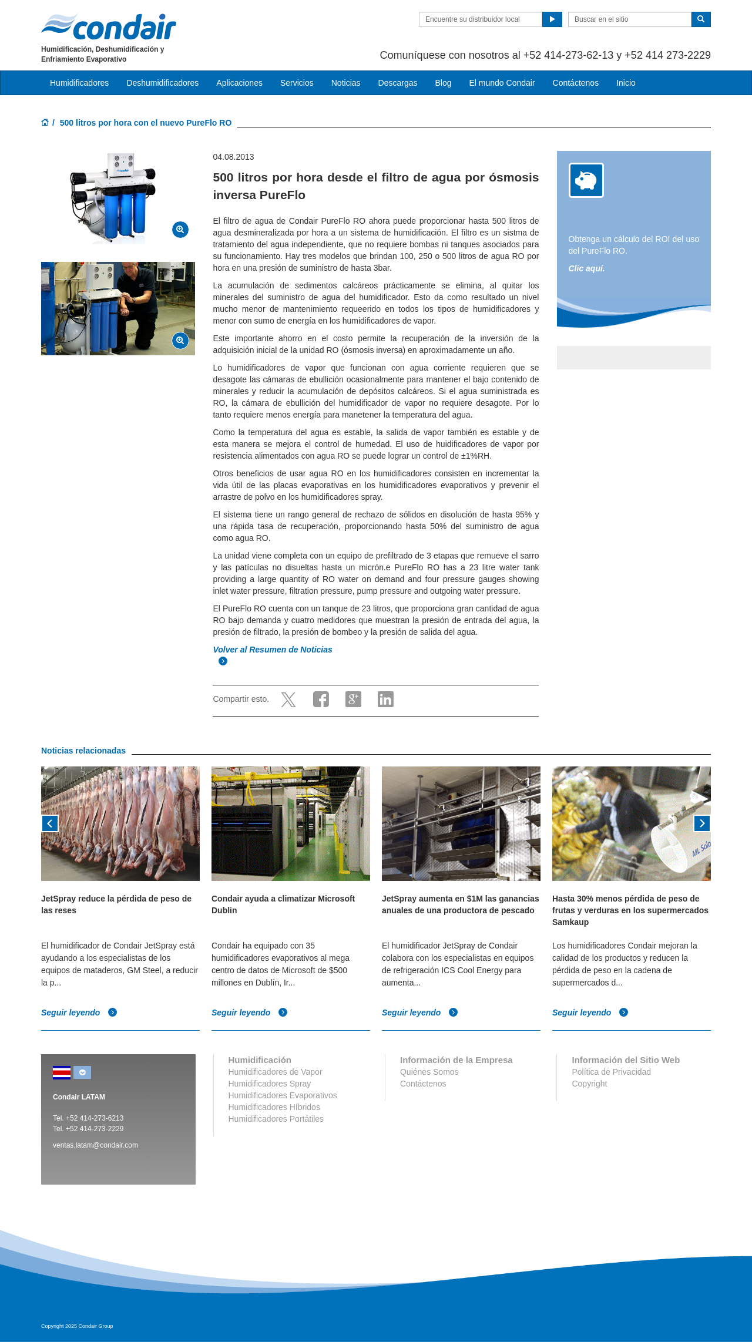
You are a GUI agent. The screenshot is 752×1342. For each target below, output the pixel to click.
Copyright (589, 1083)
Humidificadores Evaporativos (283, 1095)
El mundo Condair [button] (502, 83)
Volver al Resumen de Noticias (273, 649)
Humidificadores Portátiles (276, 1119)
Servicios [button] (297, 83)
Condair (108, 26)
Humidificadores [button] (79, 83)
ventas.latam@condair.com (95, 1145)
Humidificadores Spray (270, 1083)
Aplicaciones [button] (239, 83)
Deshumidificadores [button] (162, 83)
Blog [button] (443, 83)
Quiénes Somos (429, 1072)
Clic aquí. (587, 268)
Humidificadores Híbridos (274, 1107)
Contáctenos (576, 83)
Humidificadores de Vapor (276, 1072)
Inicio (626, 83)
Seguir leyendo (79, 1012)
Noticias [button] (346, 83)
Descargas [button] (398, 83)
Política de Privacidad (611, 1072)
